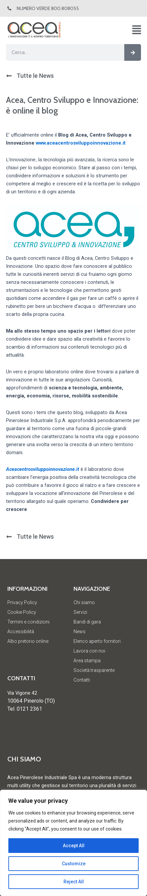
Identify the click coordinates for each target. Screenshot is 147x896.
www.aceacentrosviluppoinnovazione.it (81, 143)
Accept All (74, 845)
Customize (74, 863)
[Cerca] (132, 52)
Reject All (73, 881)
